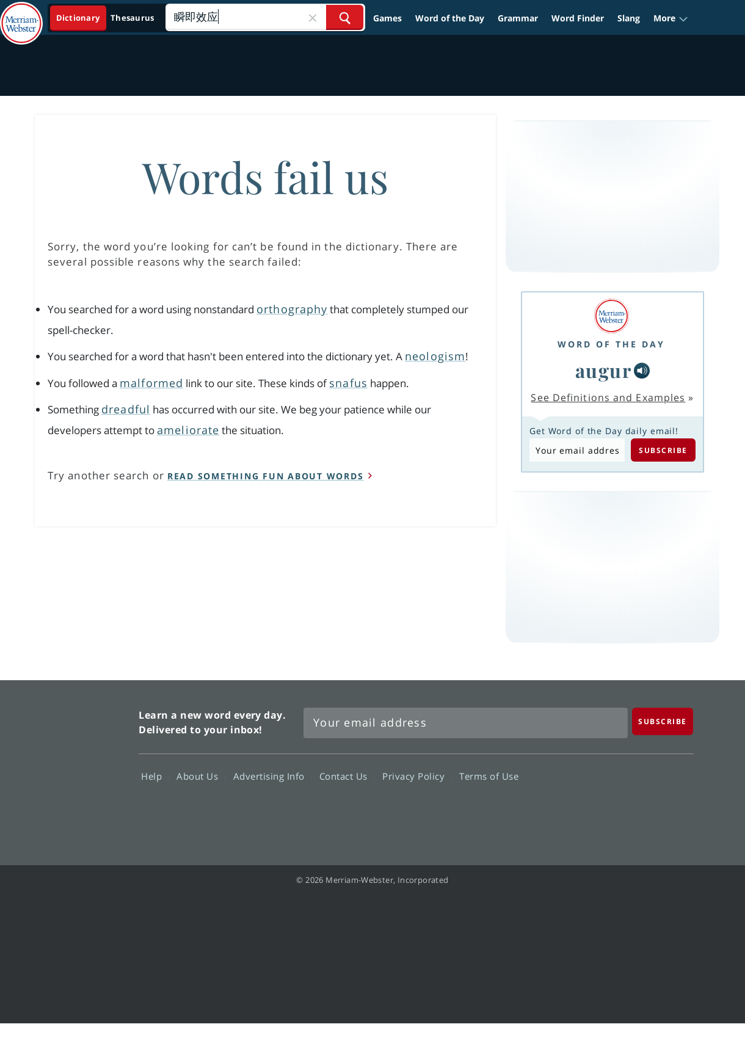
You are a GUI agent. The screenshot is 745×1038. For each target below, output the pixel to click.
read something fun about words (265, 476)
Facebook (538, 811)
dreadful (125, 409)
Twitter (582, 811)
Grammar (518, 18)
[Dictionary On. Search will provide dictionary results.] (105, 18)
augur (603, 370)
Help (155, 776)
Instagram (670, 811)
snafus (348, 383)
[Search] (265, 17)
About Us (200, 776)
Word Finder (577, 18)
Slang (628, 18)
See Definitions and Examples (608, 397)
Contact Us (346, 776)
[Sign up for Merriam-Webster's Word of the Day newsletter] (465, 723)
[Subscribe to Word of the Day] (577, 450)
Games (387, 18)
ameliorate (188, 430)
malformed (151, 383)
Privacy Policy (416, 776)
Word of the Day (449, 18)
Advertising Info (272, 776)
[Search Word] (344, 17)
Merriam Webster (75, 765)
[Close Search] (312, 17)
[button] (671, 18)
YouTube (626, 811)
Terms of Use (488, 776)
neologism (435, 356)
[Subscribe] (662, 721)
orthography (291, 309)
